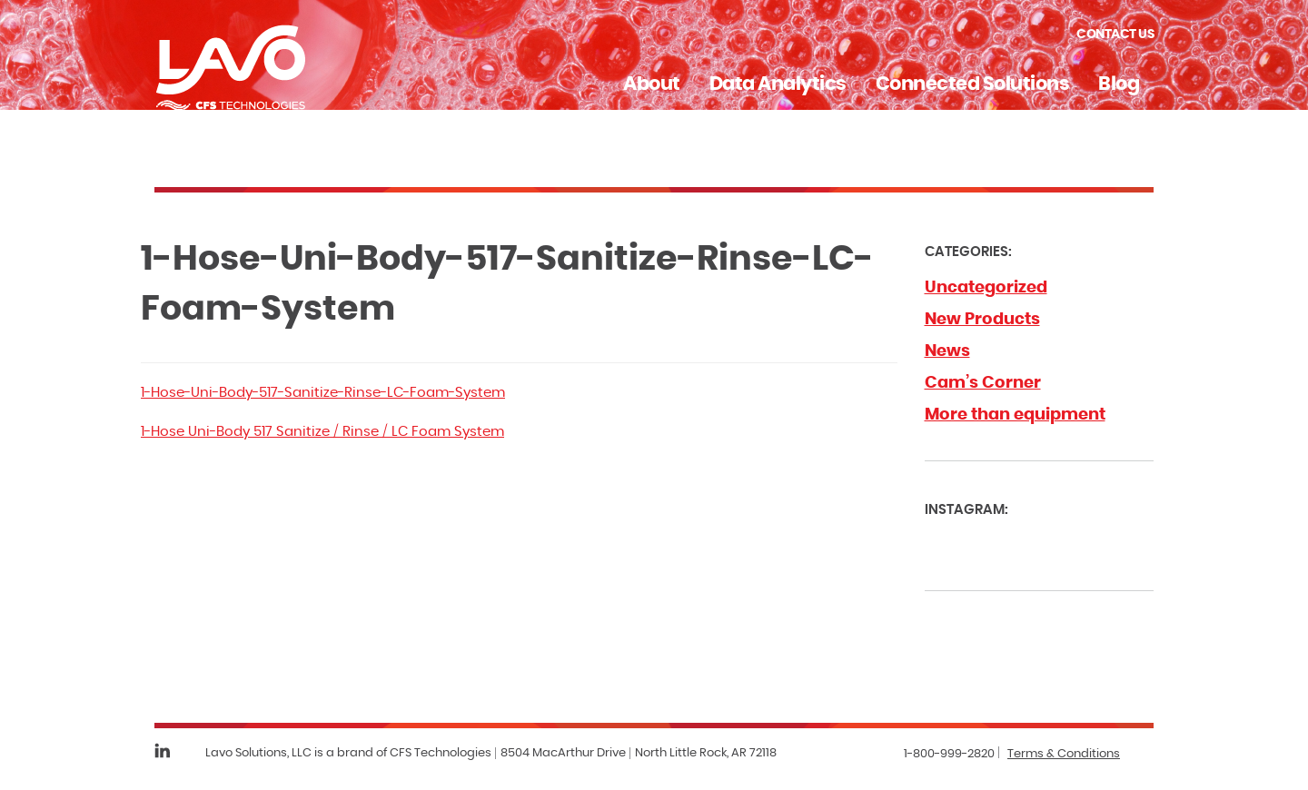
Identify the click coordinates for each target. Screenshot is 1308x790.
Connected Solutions (973, 84)
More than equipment (1015, 415)
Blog (1118, 84)
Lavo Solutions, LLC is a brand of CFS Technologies (348, 753)
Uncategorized (986, 288)
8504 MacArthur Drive (563, 753)
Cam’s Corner (983, 383)
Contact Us (1115, 34)
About (651, 84)
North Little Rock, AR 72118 (706, 753)
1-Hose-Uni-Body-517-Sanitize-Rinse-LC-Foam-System (323, 393)
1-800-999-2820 (949, 754)
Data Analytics (778, 84)
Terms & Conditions (1063, 754)
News (947, 351)
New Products (982, 319)
